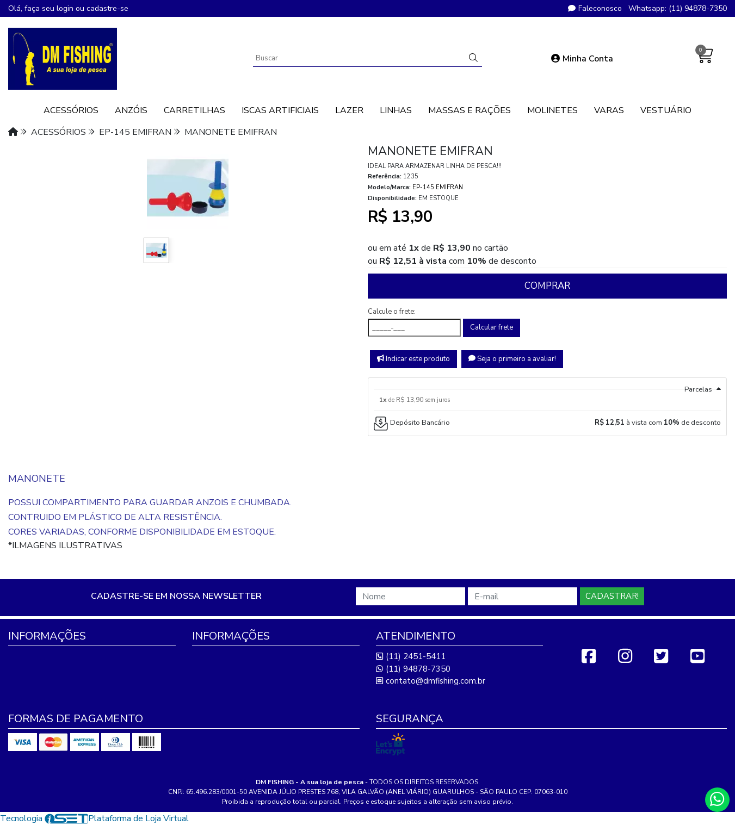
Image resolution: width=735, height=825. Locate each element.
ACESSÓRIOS (71, 110)
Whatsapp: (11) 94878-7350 (677, 8)
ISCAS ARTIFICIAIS (280, 110)
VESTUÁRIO (665, 110)
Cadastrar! (612, 596)
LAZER (349, 110)
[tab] (547, 383)
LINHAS (396, 110)
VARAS (609, 110)
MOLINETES (552, 110)
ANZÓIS (131, 110)
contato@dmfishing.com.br (430, 680)
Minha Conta (582, 59)
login (66, 8)
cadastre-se (107, 8)
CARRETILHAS (194, 110)
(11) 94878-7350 (413, 668)
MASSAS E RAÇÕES (469, 110)
